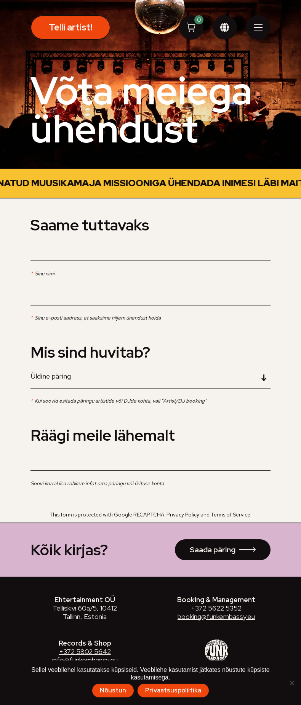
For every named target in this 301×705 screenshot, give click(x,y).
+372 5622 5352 (216, 619)
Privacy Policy (183, 525)
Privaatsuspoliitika (173, 690)
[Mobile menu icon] (258, 27)
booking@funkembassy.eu (216, 627)
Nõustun (113, 690)
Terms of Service (230, 525)
